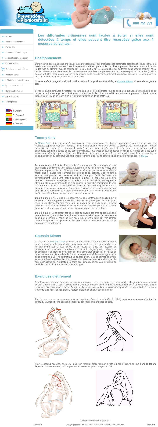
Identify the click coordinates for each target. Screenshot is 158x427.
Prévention (9, 47)
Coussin (11, 63)
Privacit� (38, 425)
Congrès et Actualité (13, 91)
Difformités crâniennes (14, 42)
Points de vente (12, 75)
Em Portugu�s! (19, 119)
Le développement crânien (16, 58)
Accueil (8, 36)
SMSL (144, 156)
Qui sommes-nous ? (13, 86)
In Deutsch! (17, 124)
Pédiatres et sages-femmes (17, 80)
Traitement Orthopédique (16, 52)
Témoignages (11, 102)
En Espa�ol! (18, 115)
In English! (17, 111)
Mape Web (151, 425)
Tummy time (44, 143)
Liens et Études (12, 96)
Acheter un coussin (17, 69)
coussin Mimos (57, 241)
